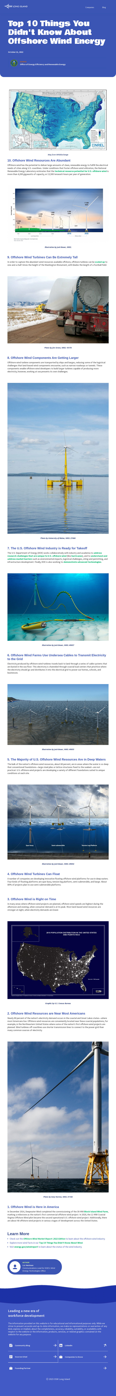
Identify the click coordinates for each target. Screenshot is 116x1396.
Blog (104, 7)
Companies (89, 7)
